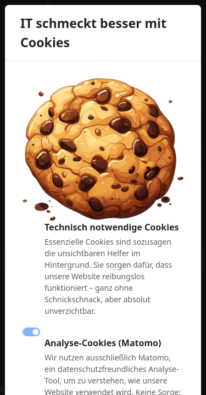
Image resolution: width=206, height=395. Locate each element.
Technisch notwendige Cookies (111, 227)
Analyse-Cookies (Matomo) (102, 343)
